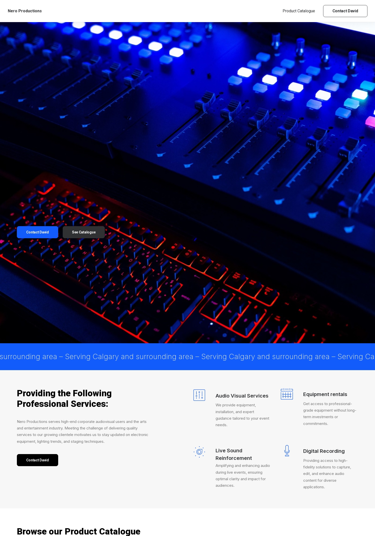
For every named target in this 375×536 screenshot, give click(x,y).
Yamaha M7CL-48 (204, 500)
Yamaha (28, 393)
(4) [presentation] (41, 482)
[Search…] (55, 409)
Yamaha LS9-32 (141, 498)
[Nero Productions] (25, 11)
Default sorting (312, 393)
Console (51, 393)
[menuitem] (301, 11)
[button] (87, 407)
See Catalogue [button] (83, 154)
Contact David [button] (37, 154)
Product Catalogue (299, 11)
